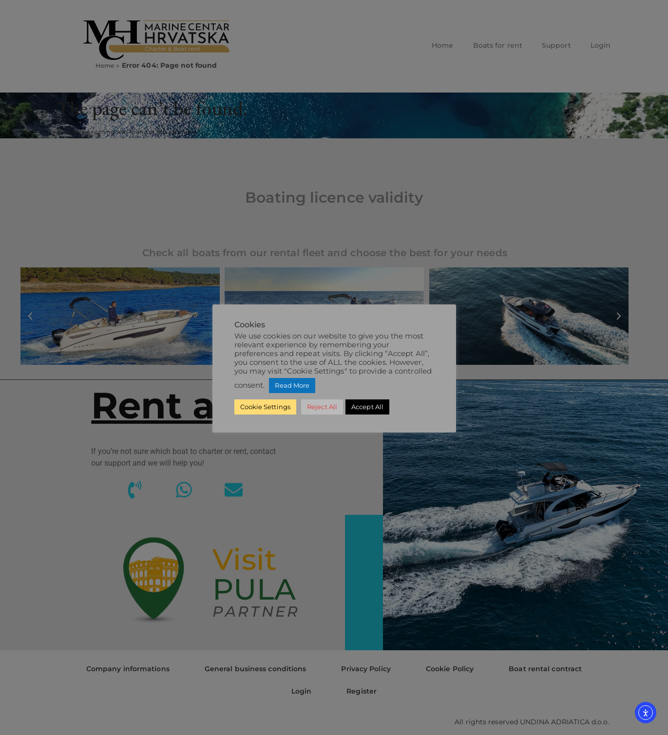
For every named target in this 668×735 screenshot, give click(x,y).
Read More (292, 385)
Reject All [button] (322, 407)
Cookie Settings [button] (265, 407)
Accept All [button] (367, 407)
